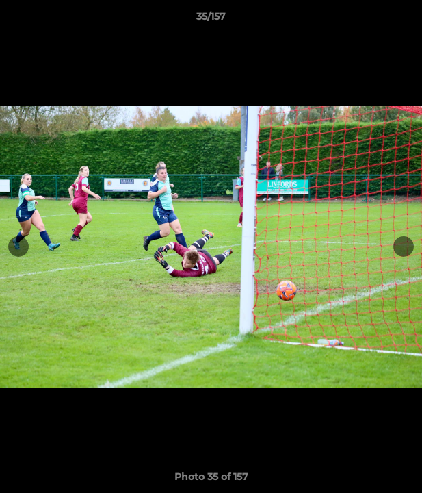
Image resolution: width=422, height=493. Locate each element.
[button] (405, 20)
